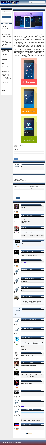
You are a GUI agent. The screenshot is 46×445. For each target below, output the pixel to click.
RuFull (22, 390)
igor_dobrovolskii (23, 328)
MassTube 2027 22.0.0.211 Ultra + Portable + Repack (6, 36)
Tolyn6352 (22, 278)
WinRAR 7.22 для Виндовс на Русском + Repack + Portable (6, 32)
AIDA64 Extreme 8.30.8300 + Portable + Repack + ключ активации (6, 39)
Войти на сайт (6, 16)
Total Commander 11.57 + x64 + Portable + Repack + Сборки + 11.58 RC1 (6, 45)
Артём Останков (23, 319)
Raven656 (22, 215)
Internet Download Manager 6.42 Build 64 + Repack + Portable (6, 30)
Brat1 (22, 227)
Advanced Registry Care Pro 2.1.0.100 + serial (20, 180)
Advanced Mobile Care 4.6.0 (20, 147)
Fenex (22, 362)
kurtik (22, 337)
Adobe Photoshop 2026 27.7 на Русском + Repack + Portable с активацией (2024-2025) (6, 28)
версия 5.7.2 (25, 262)
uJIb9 (22, 269)
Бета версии (17, 151)
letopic (22, 400)
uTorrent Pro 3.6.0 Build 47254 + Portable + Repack (6, 41)
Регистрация (9, 20)
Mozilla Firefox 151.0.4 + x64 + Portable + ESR (6, 26)
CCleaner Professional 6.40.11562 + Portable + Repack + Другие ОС (6, 35)
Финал (16, 153)
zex (21, 424)
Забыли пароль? (4, 20)
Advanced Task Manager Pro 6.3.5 (18, 179)
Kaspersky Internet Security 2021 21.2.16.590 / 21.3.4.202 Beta (22, 178)
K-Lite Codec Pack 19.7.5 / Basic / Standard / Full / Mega (6, 43)
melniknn (22, 296)
